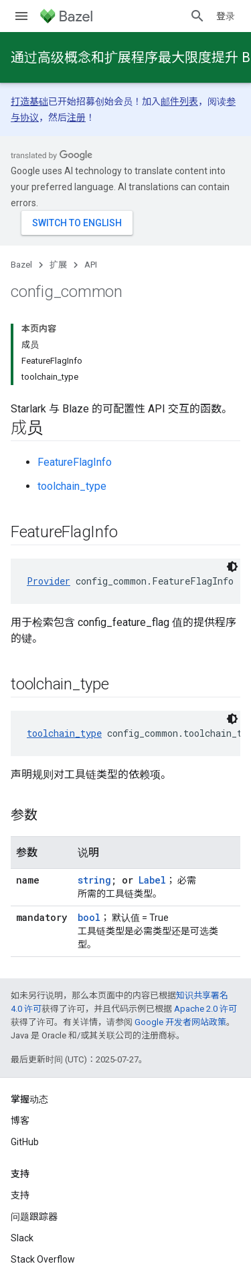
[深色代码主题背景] (232, 567)
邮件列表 (179, 101)
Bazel (21, 265)
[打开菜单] (21, 16)
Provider (48, 581)
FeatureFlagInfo (74, 462)
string (94, 880)
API (90, 265)
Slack (22, 1238)
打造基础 (29, 101)
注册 (76, 117)
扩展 (58, 265)
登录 (225, 16)
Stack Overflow (43, 1259)
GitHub (25, 1142)
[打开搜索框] (197, 16)
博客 (20, 1120)
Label (152, 880)
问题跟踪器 (34, 1216)
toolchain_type (71, 486)
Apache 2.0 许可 (205, 1009)
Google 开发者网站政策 (180, 1022)
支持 (20, 1195)
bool (89, 917)
